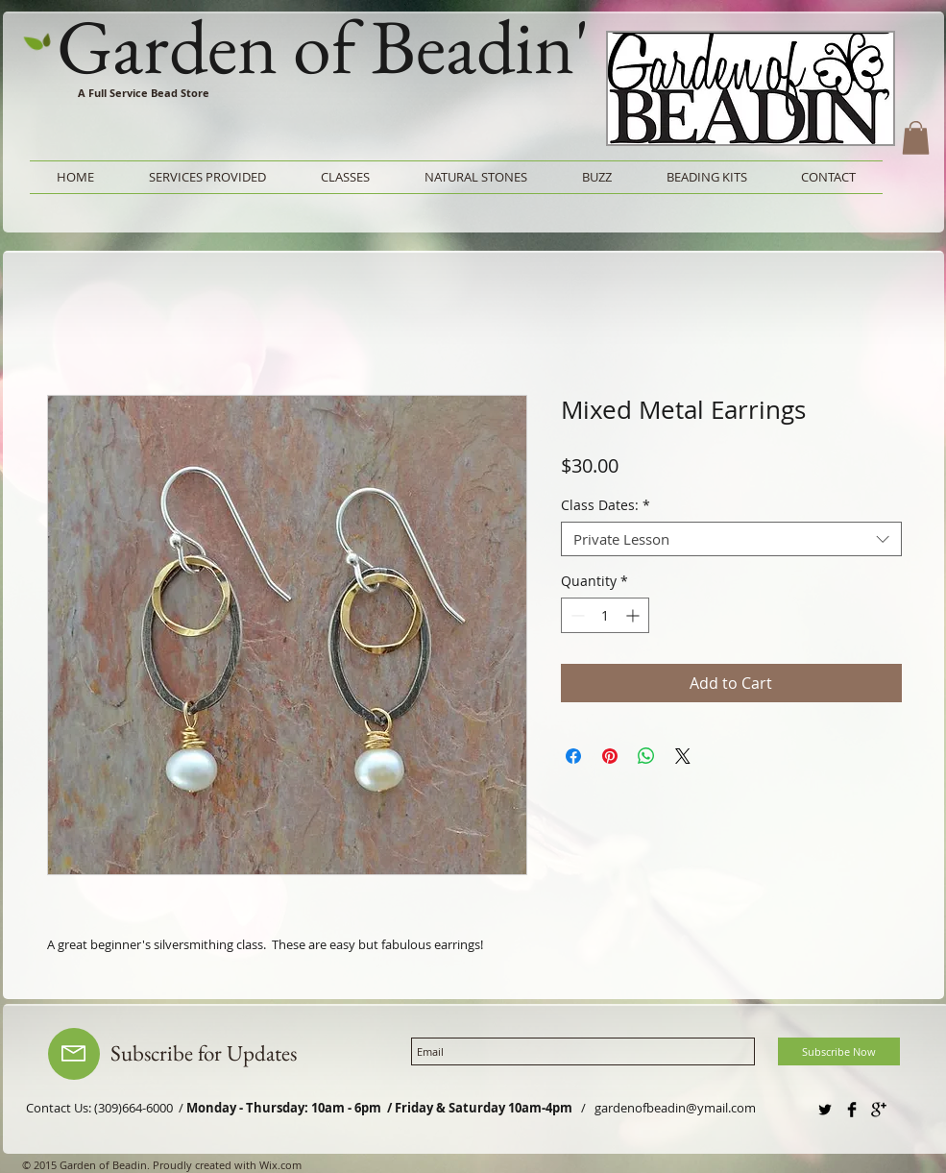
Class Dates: (605, 506)
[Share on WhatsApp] (646, 756)
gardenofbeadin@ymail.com (675, 1107)
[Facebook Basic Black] (852, 1109)
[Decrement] (576, 615)
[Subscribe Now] (839, 1051)
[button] (916, 138)
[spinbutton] (605, 615)
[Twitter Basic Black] (825, 1109)
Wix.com (280, 1165)
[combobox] (731, 539)
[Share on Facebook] (573, 756)
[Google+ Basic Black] (878, 1109)
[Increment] (634, 615)
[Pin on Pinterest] (609, 756)
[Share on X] (682, 756)
